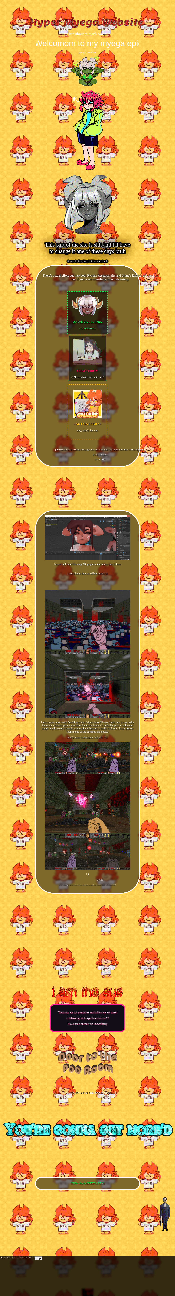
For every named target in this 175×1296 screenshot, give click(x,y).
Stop (38, 1258)
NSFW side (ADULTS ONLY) (87, 1183)
